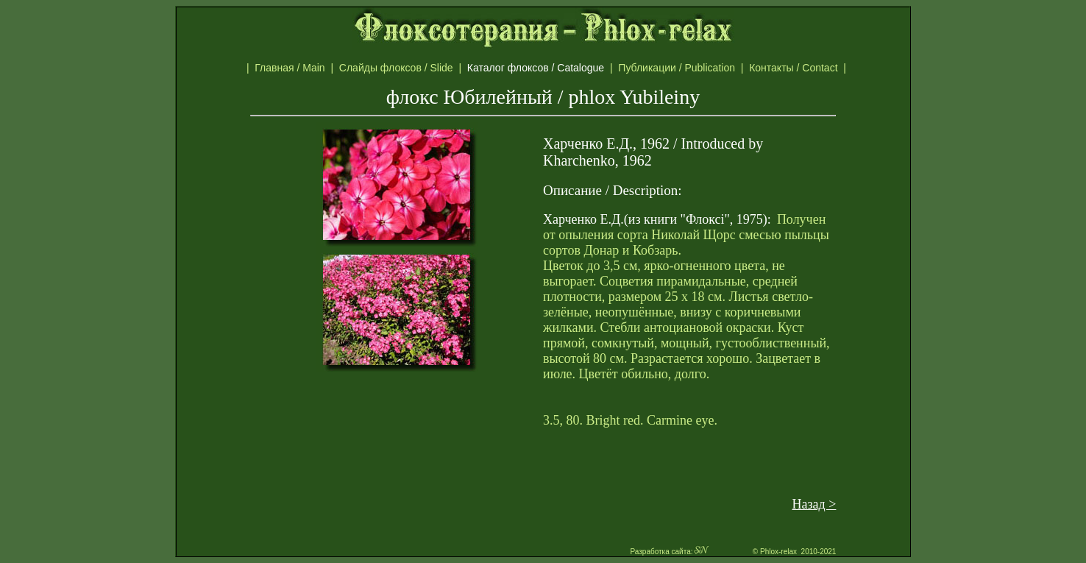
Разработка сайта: (669, 552)
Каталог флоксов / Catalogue (542, 68)
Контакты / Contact (809, 68)
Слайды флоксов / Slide (399, 68)
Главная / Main (292, 68)
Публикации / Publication (679, 68)
